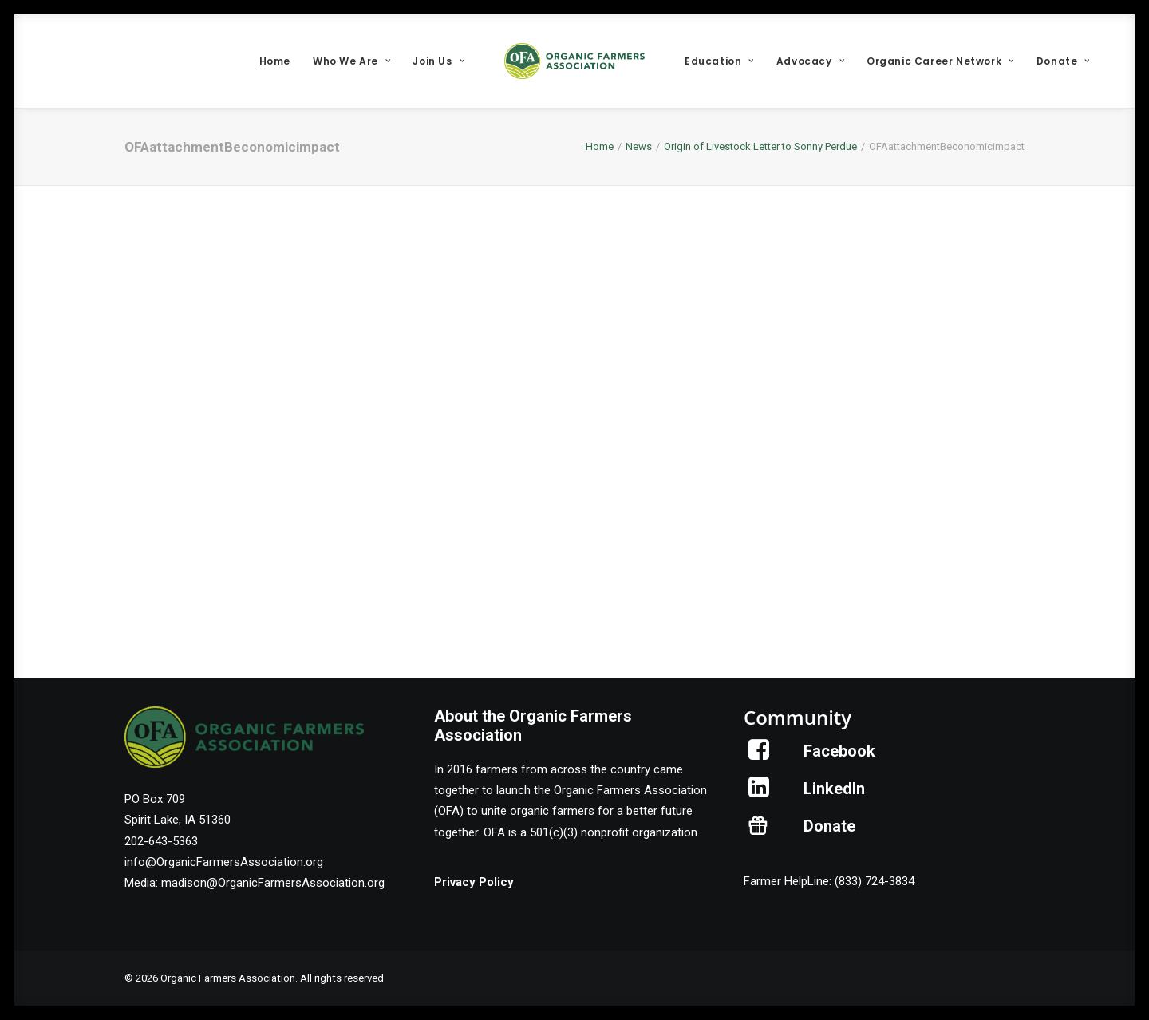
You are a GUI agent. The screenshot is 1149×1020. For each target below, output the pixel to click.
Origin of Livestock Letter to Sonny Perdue (760, 146)
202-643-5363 (161, 841)
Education (719, 61)
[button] (759, 756)
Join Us (438, 61)
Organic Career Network (940, 61)
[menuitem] (275, 61)
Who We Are (351, 61)
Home (274, 61)
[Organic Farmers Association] (574, 61)
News (639, 146)
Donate (1063, 61)
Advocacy (810, 61)
